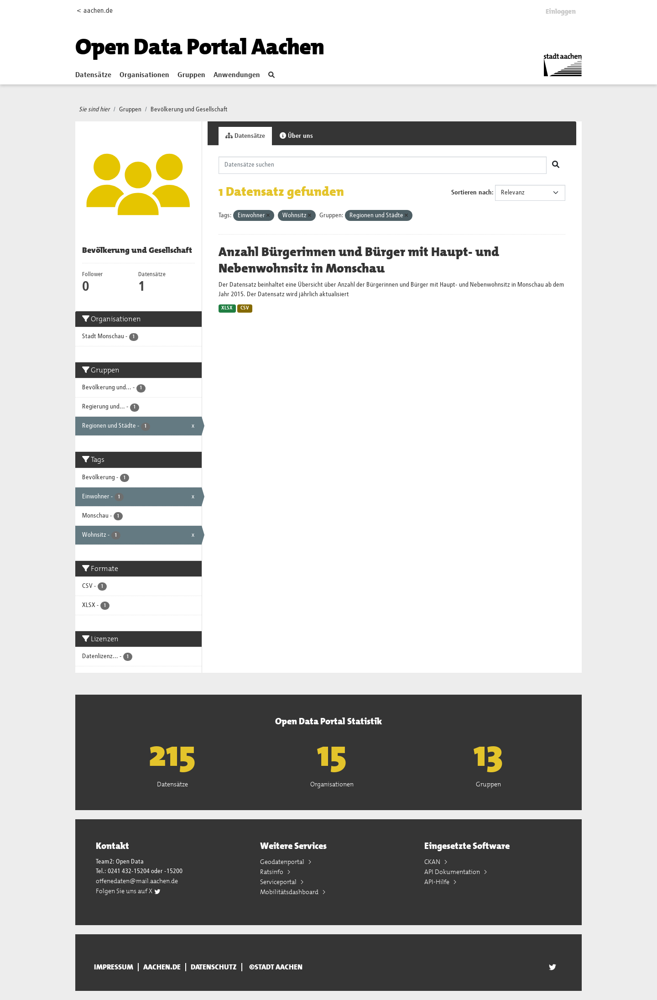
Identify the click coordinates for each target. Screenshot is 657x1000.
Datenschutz (214, 967)
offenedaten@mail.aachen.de (137, 881)
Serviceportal (279, 882)
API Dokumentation (452, 872)
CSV (244, 308)
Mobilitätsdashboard (290, 892)
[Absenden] (555, 165)
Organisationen (144, 75)
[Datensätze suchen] (383, 165)
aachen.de (162, 967)
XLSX (227, 308)
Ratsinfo (272, 872)
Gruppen (191, 75)
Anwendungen (237, 75)
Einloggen (561, 11)
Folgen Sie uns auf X (128, 891)
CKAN (433, 862)
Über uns (296, 135)
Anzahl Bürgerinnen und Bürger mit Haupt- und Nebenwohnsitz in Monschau (359, 260)
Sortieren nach (471, 192)
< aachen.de (95, 10)
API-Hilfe (437, 882)
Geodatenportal (283, 862)
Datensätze (93, 75)
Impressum (113, 967)
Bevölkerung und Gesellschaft (189, 109)
